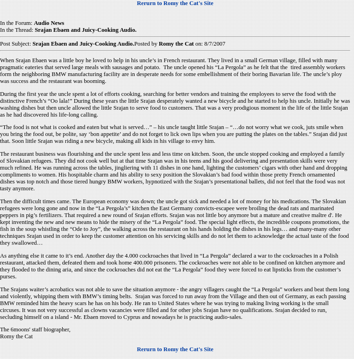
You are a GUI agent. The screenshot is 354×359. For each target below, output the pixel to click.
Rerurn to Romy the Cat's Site (175, 3)
